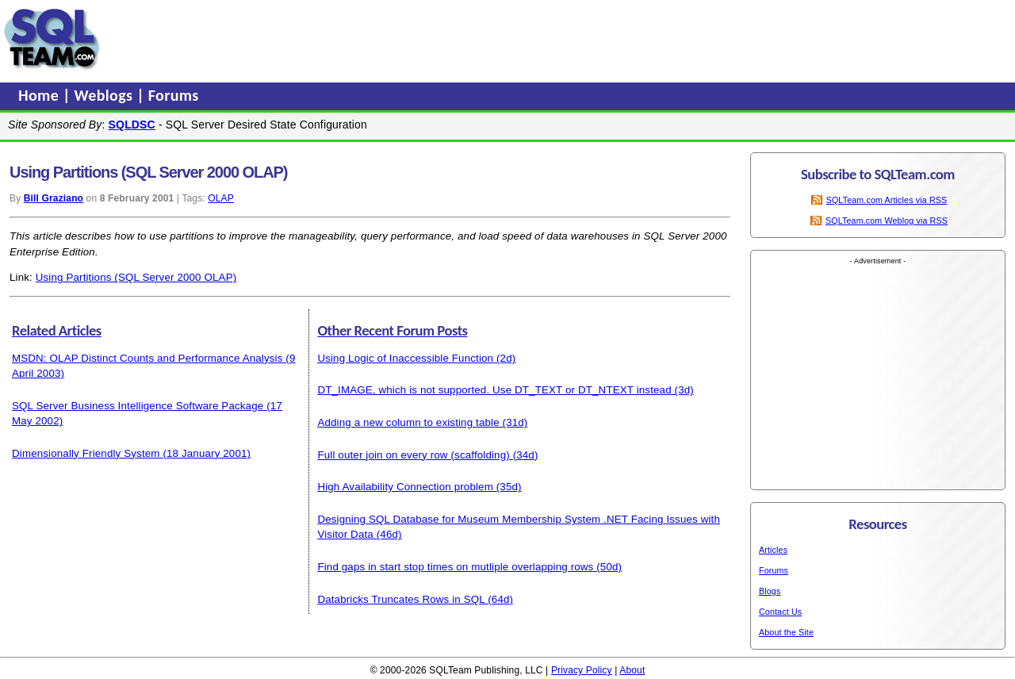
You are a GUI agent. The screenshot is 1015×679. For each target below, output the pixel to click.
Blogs (769, 591)
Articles (773, 549)
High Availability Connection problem (405, 487)
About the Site (786, 632)
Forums (173, 95)
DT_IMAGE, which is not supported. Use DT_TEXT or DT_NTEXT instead (494, 390)
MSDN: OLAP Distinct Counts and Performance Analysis (147, 358)
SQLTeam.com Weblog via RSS (886, 220)
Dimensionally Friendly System (86, 453)
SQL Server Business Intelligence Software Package (137, 406)
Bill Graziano (53, 198)
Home (40, 95)
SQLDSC (132, 124)
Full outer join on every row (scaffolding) (413, 455)
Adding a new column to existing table (408, 422)
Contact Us (780, 611)
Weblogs (106, 95)
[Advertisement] (406, 39)
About (632, 670)
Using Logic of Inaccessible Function (405, 358)
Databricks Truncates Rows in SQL (401, 599)
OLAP (221, 198)
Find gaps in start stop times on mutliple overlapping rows (455, 567)
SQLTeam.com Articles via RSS (887, 200)
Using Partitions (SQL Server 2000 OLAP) (136, 277)
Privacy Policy (581, 670)
